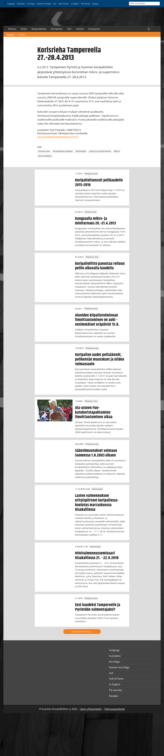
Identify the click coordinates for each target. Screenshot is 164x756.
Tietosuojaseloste (114, 709)
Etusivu (12, 28)
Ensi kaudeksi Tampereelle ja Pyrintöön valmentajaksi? (97, 607)
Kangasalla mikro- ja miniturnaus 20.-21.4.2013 (95, 220)
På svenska (85, 3)
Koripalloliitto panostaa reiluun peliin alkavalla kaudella (100, 265)
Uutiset (80, 28)
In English (75, 3)
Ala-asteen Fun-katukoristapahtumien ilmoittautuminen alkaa (93, 412)
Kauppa (95, 3)
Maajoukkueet (39, 28)
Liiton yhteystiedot (91, 709)
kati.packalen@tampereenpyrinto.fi (57, 136)
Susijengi (10, 3)
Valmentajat (81, 151)
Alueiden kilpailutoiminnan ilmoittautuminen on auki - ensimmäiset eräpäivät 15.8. (97, 320)
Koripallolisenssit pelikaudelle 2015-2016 (99, 182)
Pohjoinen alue (91, 173)
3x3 (54, 3)
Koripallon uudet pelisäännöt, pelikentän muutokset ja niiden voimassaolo (99, 359)
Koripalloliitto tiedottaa (63, 151)
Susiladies (21, 3)
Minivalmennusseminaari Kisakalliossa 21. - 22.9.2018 (96, 555)
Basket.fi (11, 34)
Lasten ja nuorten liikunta (100, 151)
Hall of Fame (63, 3)
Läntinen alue (44, 151)
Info (69, 28)
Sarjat (24, 28)
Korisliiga (31, 3)
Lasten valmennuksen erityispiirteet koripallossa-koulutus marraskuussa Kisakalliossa (96, 502)
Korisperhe (56, 28)
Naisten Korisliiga (44, 3)
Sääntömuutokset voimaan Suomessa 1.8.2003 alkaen (96, 453)
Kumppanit (94, 28)
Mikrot (117, 151)
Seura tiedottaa (45, 156)
